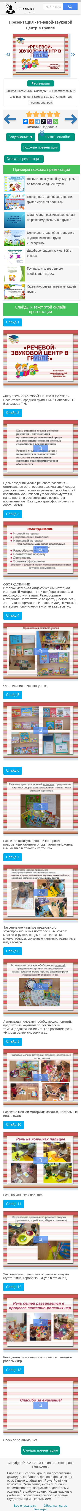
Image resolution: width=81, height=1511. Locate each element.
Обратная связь (55, 1505)
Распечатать (41, 83)
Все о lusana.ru (25, 1505)
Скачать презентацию (23, 159)
